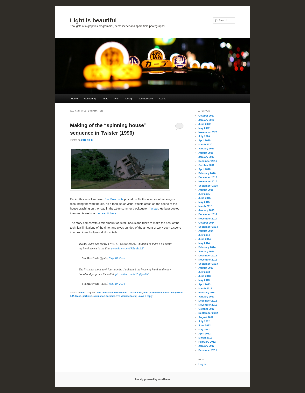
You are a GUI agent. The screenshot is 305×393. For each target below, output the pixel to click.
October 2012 (206, 308)
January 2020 (206, 148)
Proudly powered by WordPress (152, 379)
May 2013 (204, 280)
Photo (105, 98)
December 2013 (207, 255)
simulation (99, 296)
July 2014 (204, 234)
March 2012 (205, 337)
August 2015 (205, 189)
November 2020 (207, 132)
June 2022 (204, 124)
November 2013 (207, 259)
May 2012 (204, 329)
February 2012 (207, 341)
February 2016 (207, 173)
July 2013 (204, 271)
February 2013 (207, 292)
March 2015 (205, 206)
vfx (118, 296)
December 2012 (207, 300)
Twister (153, 208)
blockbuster (120, 292)
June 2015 (204, 197)
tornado (110, 296)
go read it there (106, 213)
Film (116, 98)
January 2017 (206, 156)
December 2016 (207, 161)
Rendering (90, 98)
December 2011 (207, 350)
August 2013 (205, 267)
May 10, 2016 (117, 258)
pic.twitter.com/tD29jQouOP (132, 274)
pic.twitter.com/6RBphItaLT (127, 248)
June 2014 (204, 239)
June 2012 (204, 325)
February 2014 (207, 247)
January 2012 (206, 345)
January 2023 (206, 119)
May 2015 (204, 202)
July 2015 (204, 193)
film (145, 292)
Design (129, 98)
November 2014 (207, 218)
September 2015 (208, 185)
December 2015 (207, 177)
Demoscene (146, 98)
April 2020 (204, 140)
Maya (78, 296)
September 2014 (208, 226)
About (162, 98)
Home (74, 98)
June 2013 (204, 276)
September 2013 (208, 263)
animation (107, 292)
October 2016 (206, 165)
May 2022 (204, 128)
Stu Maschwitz (114, 199)
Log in (202, 364)
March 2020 (205, 144)
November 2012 (207, 304)
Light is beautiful (93, 20)
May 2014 (204, 243)
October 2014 (206, 222)
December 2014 (207, 214)
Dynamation (135, 292)
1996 (98, 292)
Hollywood (177, 292)
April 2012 (204, 333)
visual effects (128, 296)
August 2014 (205, 230)
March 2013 (205, 288)
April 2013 (204, 284)
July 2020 (204, 136)
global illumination (159, 292)
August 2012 (205, 317)
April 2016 (204, 169)
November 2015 (207, 181)
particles (87, 296)
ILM (72, 296)
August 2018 (205, 152)
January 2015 (206, 210)
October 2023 (206, 115)
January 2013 (206, 296)
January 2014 (206, 251)
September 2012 (208, 312)
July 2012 (204, 321)
